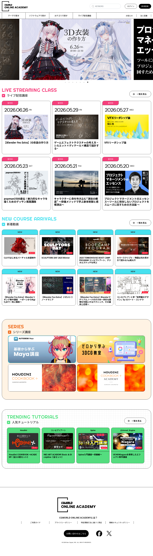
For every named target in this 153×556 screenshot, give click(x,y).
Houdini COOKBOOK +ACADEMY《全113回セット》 (23, 455)
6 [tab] (84, 82)
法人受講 (143, 15)
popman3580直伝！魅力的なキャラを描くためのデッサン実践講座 (26, 200)
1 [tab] (65, 82)
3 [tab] (73, 82)
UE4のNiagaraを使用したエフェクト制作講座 (127, 455)
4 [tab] (76, 82)
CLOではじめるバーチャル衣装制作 (20, 257)
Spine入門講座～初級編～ (90, 454)
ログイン (130, 6)
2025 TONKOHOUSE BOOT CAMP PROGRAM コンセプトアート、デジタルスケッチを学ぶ (95, 260)
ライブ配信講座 (84, 15)
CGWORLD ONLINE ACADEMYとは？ (78, 517)
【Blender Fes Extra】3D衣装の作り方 (26, 142)
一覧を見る (142, 94)
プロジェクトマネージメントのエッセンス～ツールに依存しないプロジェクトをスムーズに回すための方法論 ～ (126, 201)
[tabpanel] (76, 49)
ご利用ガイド (35, 522)
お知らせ (129, 15)
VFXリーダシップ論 (115, 142)
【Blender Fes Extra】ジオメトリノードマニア (57, 298)
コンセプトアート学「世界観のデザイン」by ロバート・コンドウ (133, 298)
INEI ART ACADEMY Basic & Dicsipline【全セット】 (58, 455)
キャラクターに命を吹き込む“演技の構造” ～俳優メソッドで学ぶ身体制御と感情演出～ (76, 201)
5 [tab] (80, 82)
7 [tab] (87, 82)
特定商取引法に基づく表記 (91, 522)
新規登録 (144, 6)
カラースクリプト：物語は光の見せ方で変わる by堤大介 (133, 259)
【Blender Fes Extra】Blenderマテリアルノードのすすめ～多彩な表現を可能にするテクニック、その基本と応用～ (95, 301)
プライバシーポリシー (63, 522)
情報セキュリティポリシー (119, 522)
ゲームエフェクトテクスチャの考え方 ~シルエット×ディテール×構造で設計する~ (76, 145)
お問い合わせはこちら (76, 533)
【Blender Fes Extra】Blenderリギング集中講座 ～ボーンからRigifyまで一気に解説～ (19, 299)
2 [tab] (69, 82)
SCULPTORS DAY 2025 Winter (56, 257)
